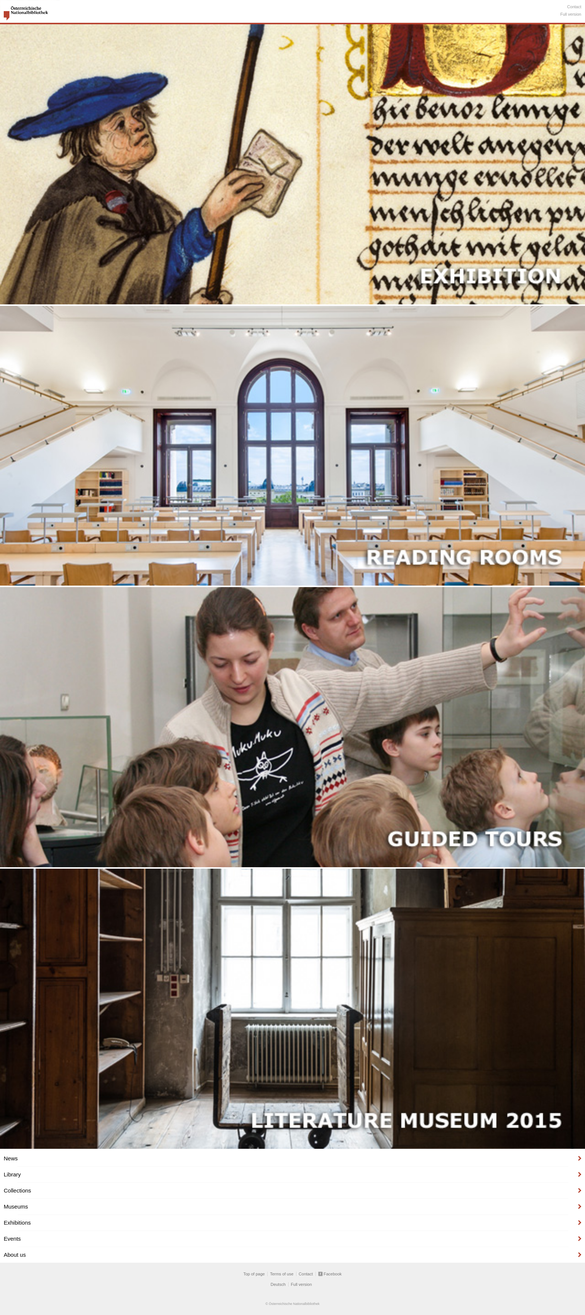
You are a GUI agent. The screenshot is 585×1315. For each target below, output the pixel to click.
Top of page (254, 1274)
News (11, 1158)
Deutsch (277, 1284)
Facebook (333, 1274)
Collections (17, 1190)
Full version (570, 14)
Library (12, 1174)
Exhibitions (17, 1222)
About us (15, 1255)
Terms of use (282, 1274)
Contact (574, 6)
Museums (16, 1206)
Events (12, 1238)
